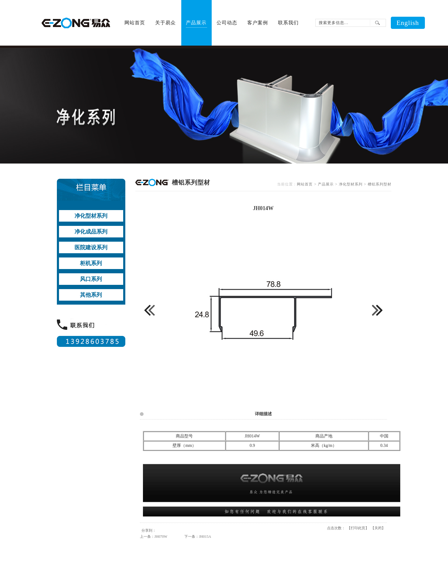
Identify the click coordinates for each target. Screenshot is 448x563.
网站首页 (305, 184)
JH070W (161, 536)
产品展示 (326, 184)
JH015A (205, 536)
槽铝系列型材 (379, 184)
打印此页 (358, 528)
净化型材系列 (351, 184)
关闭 (378, 528)
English (407, 22)
